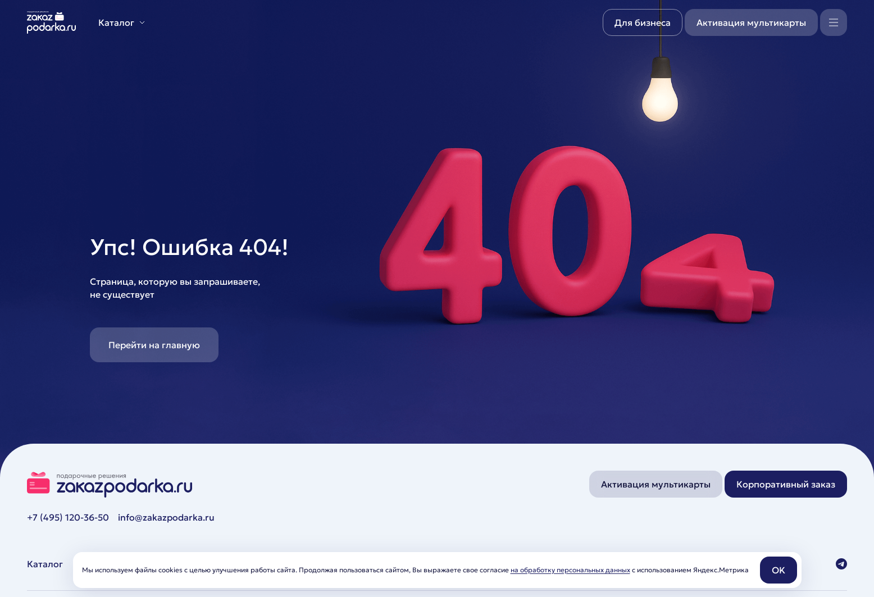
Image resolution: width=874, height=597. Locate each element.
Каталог (45, 563)
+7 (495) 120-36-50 (68, 517)
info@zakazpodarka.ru (166, 517)
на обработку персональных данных (570, 570)
